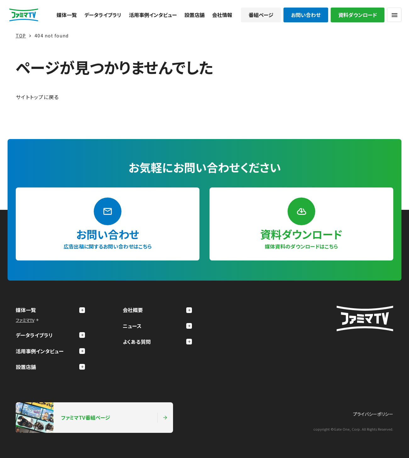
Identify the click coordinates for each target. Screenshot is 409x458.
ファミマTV (28, 320)
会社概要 (157, 310)
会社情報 (222, 15)
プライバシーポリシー (373, 414)
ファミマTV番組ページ (92, 417)
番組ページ (261, 15)
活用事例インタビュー (153, 15)
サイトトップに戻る (37, 97)
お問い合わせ (306, 15)
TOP (21, 35)
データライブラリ (102, 15)
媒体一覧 (67, 15)
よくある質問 (157, 341)
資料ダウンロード (357, 15)
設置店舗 (194, 15)
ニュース (157, 326)
